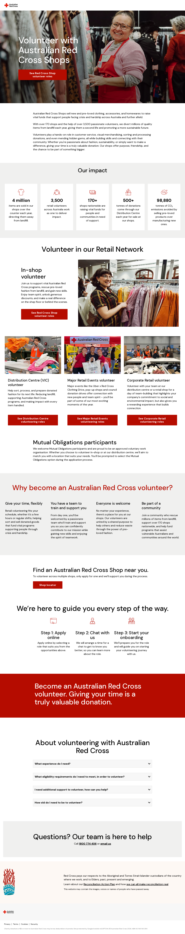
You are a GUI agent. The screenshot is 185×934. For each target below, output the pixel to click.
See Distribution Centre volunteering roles (33, 420)
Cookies (24, 924)
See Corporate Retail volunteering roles (152, 420)
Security (34, 924)
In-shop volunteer (33, 273)
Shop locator (47, 585)
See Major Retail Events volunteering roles (92, 420)
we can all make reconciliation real (147, 884)
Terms (15, 924)
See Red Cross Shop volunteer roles (42, 74)
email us (105, 843)
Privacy (7, 924)
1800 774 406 (88, 843)
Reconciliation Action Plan (99, 884)
